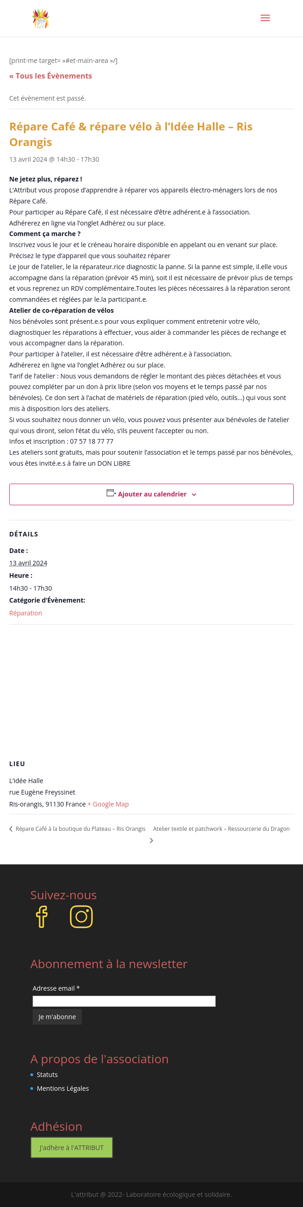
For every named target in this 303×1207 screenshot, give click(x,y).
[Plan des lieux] (151, 691)
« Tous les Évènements (50, 76)
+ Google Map (108, 804)
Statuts (47, 1074)
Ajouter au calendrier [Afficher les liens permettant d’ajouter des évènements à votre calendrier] (152, 494)
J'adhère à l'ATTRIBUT (72, 1147)
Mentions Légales (63, 1088)
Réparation (25, 613)
